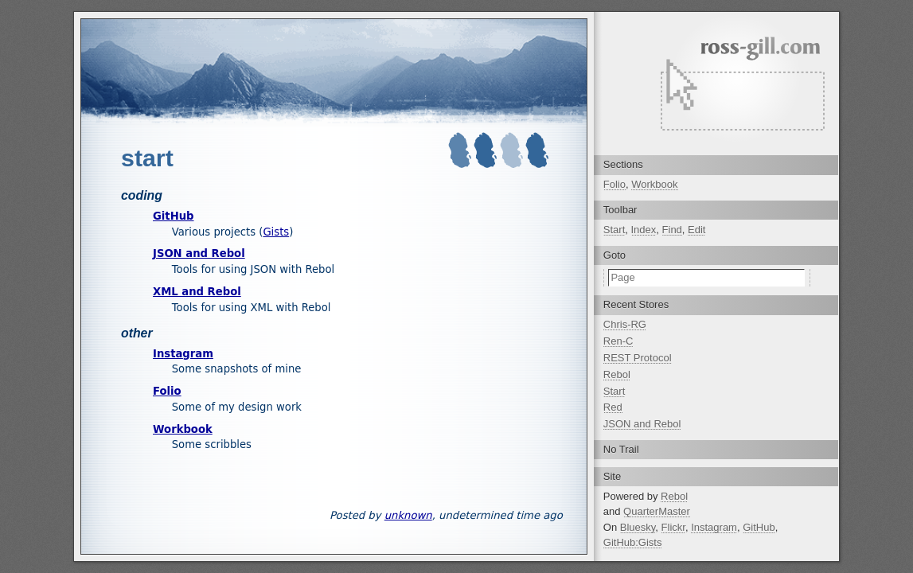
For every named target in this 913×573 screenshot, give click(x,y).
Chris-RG (624, 324)
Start (614, 230)
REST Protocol (637, 358)
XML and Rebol (197, 292)
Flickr (673, 527)
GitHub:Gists (632, 542)
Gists (276, 232)
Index (644, 230)
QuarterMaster (656, 511)
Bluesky (638, 527)
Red (612, 407)
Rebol (616, 374)
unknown (408, 515)
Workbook (183, 429)
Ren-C (618, 341)
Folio (167, 391)
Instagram (183, 354)
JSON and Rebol (199, 253)
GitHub (173, 216)
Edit (696, 230)
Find (672, 230)
